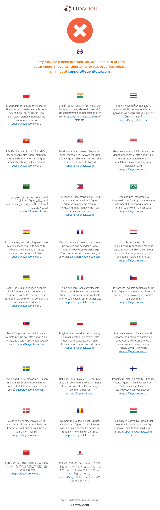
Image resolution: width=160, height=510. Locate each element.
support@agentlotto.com (89, 71)
